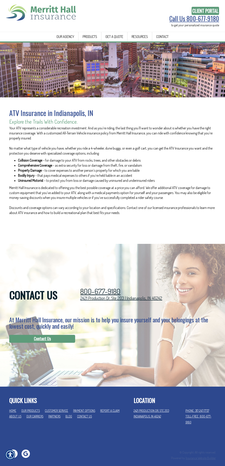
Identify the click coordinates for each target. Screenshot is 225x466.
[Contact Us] (42, 333)
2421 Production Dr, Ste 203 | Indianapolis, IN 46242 (121, 292)
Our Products (30, 404)
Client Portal (205, 10)
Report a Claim (110, 404)
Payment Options (84, 404)
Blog (68, 410)
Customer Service (56, 404)
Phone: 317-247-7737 (197, 404)
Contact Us (42, 333)
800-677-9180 (100, 285)
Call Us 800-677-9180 (194, 18)
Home (12, 404)
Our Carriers (34, 410)
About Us (15, 410)
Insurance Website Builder (201, 452)
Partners (54, 410)
